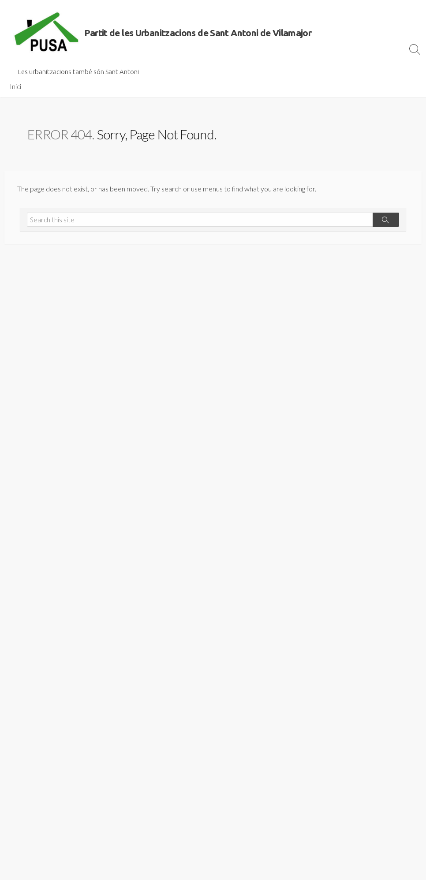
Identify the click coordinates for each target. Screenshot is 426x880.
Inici (15, 86)
